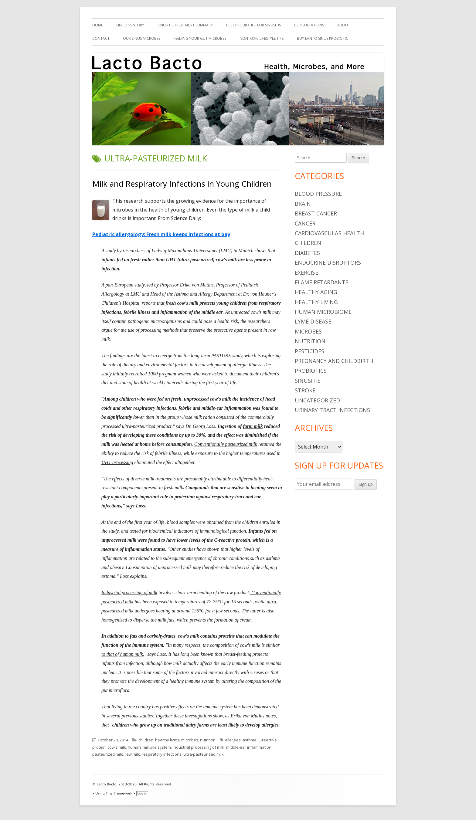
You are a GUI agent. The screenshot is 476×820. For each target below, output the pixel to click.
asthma (250, 740)
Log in (142, 793)
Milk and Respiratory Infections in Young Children (182, 183)
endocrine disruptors (328, 262)
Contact (101, 38)
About (343, 25)
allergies (233, 740)
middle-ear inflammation (248, 747)
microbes (189, 740)
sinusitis (308, 380)
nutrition (208, 740)
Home (97, 25)
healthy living (167, 740)
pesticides (309, 351)
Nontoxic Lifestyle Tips (262, 38)
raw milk (132, 754)
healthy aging (316, 292)
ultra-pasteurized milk (203, 754)
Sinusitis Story (130, 25)
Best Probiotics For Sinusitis (253, 25)
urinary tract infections (332, 410)
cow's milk (116, 747)
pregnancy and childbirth (334, 360)
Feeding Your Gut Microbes (200, 38)
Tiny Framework (119, 793)
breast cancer (316, 213)
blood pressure (318, 193)
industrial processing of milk (198, 747)
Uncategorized (317, 400)
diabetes (307, 252)
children (145, 740)
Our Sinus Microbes (141, 38)
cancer (305, 223)
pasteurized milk (107, 754)
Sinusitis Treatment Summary (185, 25)
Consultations (309, 25)
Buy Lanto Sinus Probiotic (322, 38)
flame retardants (321, 282)
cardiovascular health (329, 233)
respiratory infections (162, 754)
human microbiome (323, 311)
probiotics (311, 370)
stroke (305, 390)
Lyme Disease (313, 321)
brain (303, 203)
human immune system (149, 747)
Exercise (306, 272)
